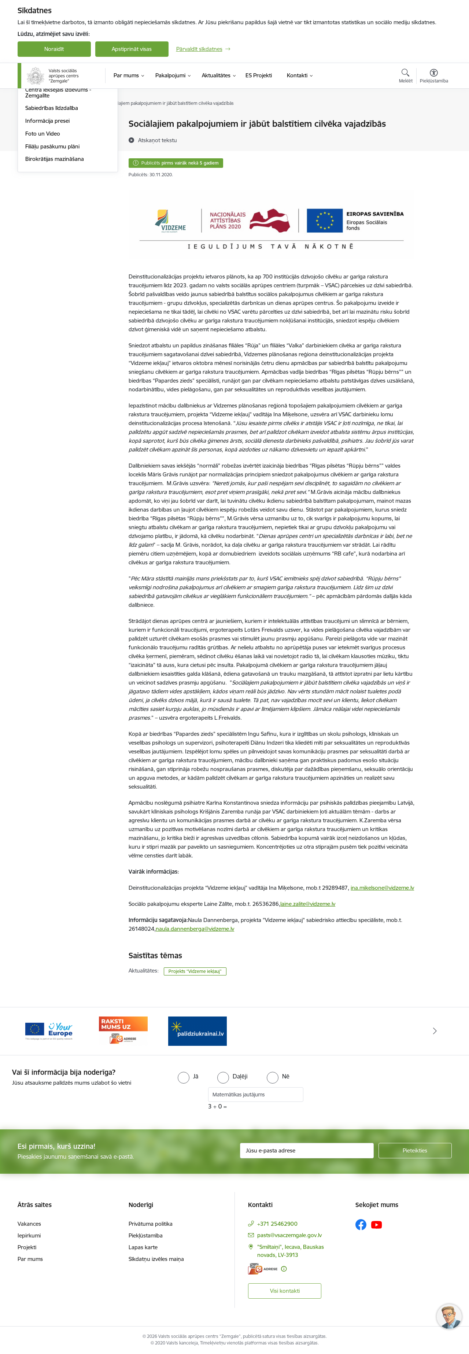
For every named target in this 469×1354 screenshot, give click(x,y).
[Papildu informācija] (284, 1269)
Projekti (27, 1247)
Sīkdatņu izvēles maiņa (156, 1258)
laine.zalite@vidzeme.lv (307, 903)
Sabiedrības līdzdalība (51, 187)
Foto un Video (42, 212)
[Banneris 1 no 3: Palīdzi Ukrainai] (197, 1030)
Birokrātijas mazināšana (54, 238)
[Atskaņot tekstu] (157, 140)
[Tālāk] (435, 1031)
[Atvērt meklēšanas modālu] (405, 77)
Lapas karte (143, 1247)
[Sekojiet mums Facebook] (360, 1224)
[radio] (188, 1076)
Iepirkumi (29, 1235)
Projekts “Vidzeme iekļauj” (195, 971)
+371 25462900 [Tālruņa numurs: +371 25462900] (277, 1223)
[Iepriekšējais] (34, 1031)
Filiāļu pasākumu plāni (52, 225)
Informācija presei (47, 199)
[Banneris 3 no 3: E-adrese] (123, 1030)
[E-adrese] (262, 1269)
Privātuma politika (151, 1223)
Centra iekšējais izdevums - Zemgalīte (58, 171)
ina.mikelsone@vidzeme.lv (382, 887)
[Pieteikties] (415, 1150)
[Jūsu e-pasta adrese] (307, 1150)
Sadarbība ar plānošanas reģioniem (55, 152)
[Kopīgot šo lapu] (433, 139)
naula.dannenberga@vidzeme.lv (195, 928)
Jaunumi (35, 136)
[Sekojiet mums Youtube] (376, 1224)
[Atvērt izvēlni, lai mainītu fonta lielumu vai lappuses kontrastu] (434, 77)
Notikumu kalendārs (50, 124)
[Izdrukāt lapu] (433, 121)
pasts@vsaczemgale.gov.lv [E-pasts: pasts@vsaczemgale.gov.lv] (289, 1235)
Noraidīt (54, 48)
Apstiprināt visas (132, 48)
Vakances (29, 1223)
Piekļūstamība (146, 1235)
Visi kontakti (285, 1290)
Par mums (30, 1258)
